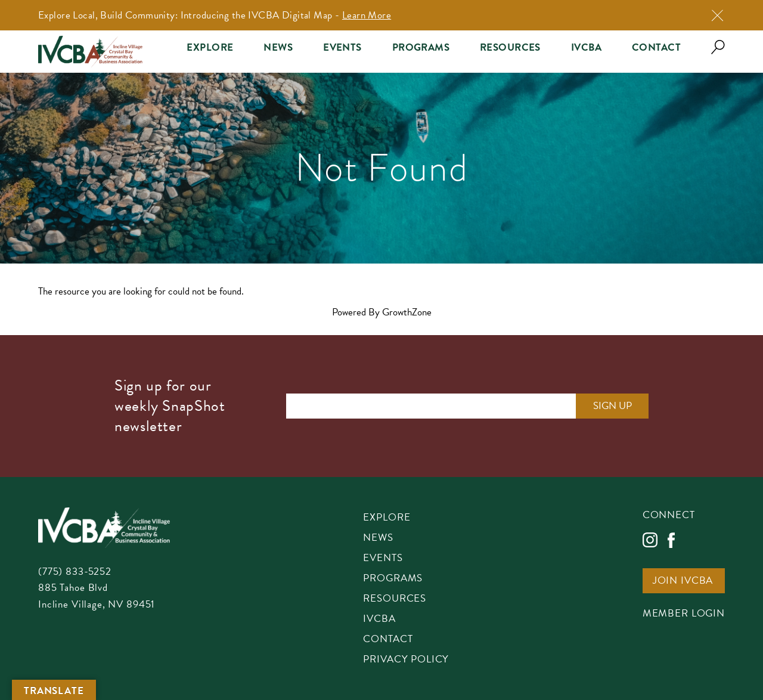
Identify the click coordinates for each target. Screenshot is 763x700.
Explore (210, 47)
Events (342, 47)
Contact (656, 47)
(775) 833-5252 (74, 571)
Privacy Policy (406, 660)
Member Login (684, 614)
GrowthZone (407, 312)
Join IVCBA (683, 581)
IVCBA (586, 47)
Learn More (366, 15)
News (278, 47)
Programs (420, 47)
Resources (510, 47)
